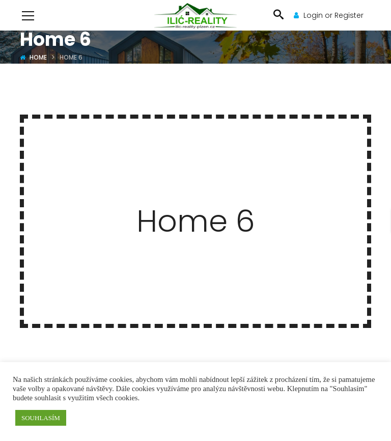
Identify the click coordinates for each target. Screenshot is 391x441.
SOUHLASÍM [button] (40, 418)
